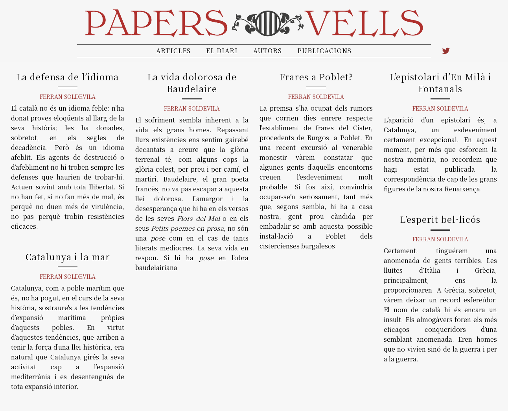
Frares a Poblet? (316, 76)
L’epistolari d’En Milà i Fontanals (440, 82)
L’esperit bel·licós (440, 219)
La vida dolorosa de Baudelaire (192, 82)
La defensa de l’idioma (68, 76)
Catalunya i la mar (68, 256)
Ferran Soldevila (68, 96)
